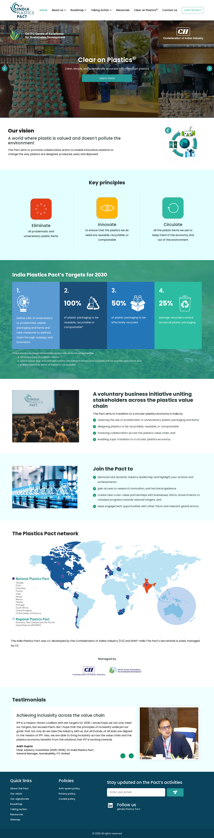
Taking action (101, 10)
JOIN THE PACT (193, 10)
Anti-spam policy (69, 788)
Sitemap (15, 819)
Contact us (169, 10)
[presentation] (122, 755)
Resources (123, 10)
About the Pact (19, 788)
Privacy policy (67, 793)
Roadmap (16, 804)
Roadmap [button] (78, 10)
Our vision (16, 793)
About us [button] (59, 10)
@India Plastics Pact (128, 809)
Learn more (107, 78)
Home (43, 10)
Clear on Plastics (146, 10)
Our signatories (19, 799)
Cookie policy (67, 799)
